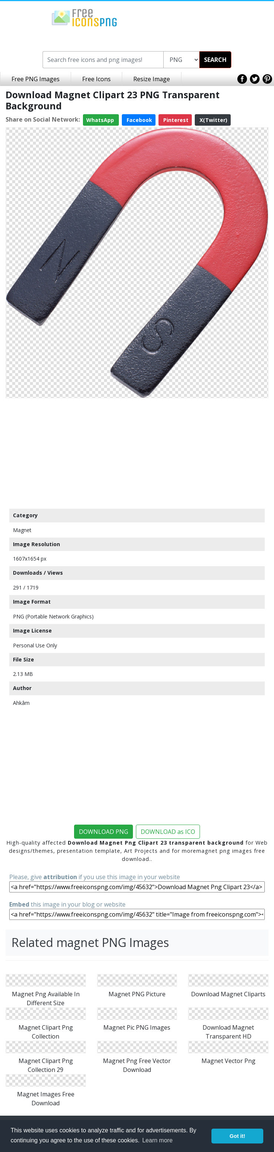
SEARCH (215, 60)
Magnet (22, 530)
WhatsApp (101, 119)
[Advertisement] (137, 453)
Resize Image (151, 79)
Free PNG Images (35, 79)
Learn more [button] (157, 1140)
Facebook (138, 119)
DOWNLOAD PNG (103, 832)
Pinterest (175, 119)
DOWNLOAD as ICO (168, 832)
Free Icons (96, 79)
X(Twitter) (212, 119)
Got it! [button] (237, 1136)
